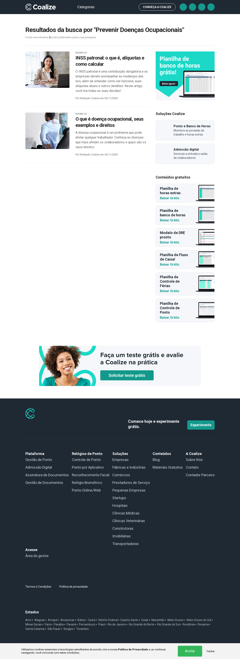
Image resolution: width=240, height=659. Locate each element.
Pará (48, 624)
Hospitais (120, 505)
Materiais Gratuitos (168, 467)
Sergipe (68, 628)
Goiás (144, 620)
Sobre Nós (194, 460)
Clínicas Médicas (126, 513)
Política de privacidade (73, 586)
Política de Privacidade (133, 649)
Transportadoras (125, 544)
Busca (132, 7)
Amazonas (67, 620)
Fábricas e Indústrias (129, 467)
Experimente (200, 425)
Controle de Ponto (86, 460)
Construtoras (122, 528)
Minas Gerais (33, 624)
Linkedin (211, 7)
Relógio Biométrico (87, 482)
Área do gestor (37, 556)
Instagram (202, 7)
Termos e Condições (38, 586)
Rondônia (189, 624)
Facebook (183, 7)
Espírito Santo (129, 620)
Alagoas (39, 620)
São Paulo (54, 628)
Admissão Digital (38, 467)
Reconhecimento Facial (90, 475)
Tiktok (192, 7)
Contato (192, 467)
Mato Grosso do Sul (199, 620)
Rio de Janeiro (117, 624)
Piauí (101, 624)
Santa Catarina (34, 628)
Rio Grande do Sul (168, 624)
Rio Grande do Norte (141, 624)
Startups (119, 498)
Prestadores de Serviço (131, 482)
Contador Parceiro (200, 475)
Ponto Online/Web (86, 490)
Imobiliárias (121, 536)
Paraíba (59, 624)
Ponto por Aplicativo (88, 467)
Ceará (91, 620)
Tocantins (82, 628)
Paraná (71, 624)
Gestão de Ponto (38, 460)
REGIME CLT (81, 53)
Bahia (81, 620)
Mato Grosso (176, 620)
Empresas (120, 460)
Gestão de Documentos (44, 482)
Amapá (52, 620)
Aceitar (190, 651)
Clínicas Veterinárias (128, 521)
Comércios (121, 475)
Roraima (203, 624)
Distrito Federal (108, 620)
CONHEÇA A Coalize (157, 7)
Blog (156, 460)
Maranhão (157, 620)
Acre (28, 620)
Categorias (87, 7)
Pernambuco (87, 624)
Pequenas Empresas (129, 490)
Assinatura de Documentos (47, 475)
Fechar (211, 651)
